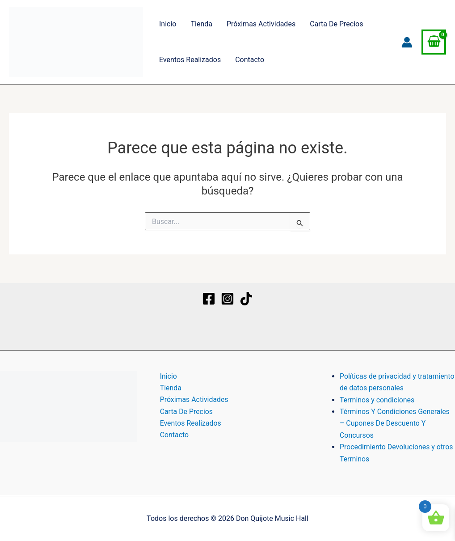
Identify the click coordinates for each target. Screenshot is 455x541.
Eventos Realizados (190, 59)
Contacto (249, 59)
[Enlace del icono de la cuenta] (407, 42)
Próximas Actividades (261, 24)
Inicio (167, 24)
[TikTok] (246, 298)
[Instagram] (227, 298)
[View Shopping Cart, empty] (433, 42)
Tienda (201, 24)
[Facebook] (208, 298)
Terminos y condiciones (377, 400)
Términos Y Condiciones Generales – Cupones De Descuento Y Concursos (395, 423)
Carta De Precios (336, 24)
